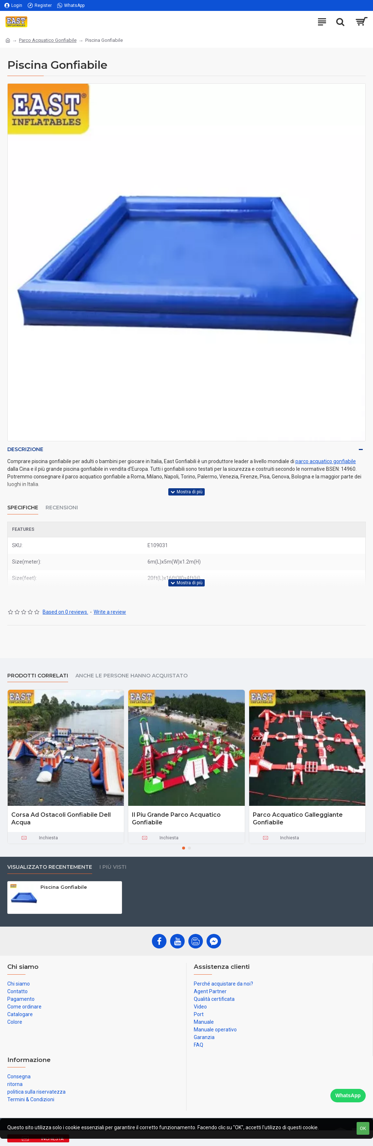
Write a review (110, 612)
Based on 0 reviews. (65, 612)
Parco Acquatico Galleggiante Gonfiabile (298, 818)
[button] (183, 848)
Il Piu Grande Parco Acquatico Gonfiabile (176, 818)
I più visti (112, 867)
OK (363, 1128)
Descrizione (25, 449)
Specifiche (22, 508)
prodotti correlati (37, 676)
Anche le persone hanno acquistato (131, 676)
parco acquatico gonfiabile (325, 461)
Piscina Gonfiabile (63, 887)
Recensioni (62, 508)
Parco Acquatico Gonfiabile (47, 40)
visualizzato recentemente (49, 867)
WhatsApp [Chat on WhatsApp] (348, 1095)
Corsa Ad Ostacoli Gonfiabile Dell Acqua (61, 818)
